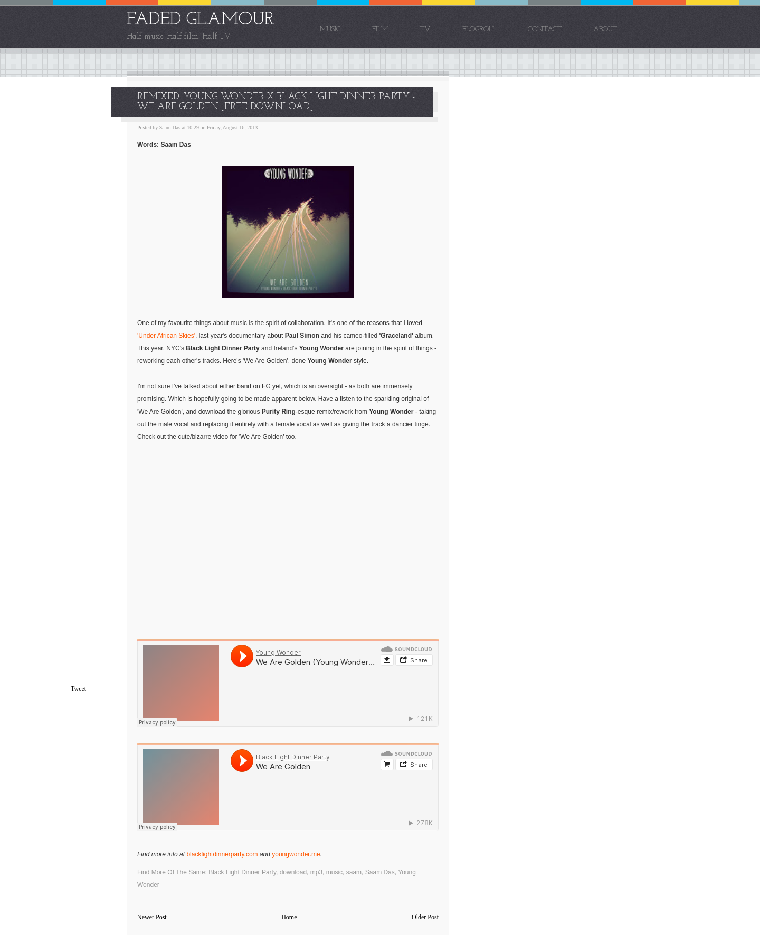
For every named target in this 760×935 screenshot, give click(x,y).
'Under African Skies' (166, 335)
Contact (545, 29)
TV (425, 29)
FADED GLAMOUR (200, 20)
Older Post (425, 917)
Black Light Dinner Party (242, 872)
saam (354, 872)
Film (380, 29)
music (334, 872)
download (293, 872)
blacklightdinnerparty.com (222, 854)
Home (289, 917)
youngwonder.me (296, 854)
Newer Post (152, 917)
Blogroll (479, 29)
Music (330, 29)
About (605, 29)
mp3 (316, 872)
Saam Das (380, 872)
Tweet (78, 688)
